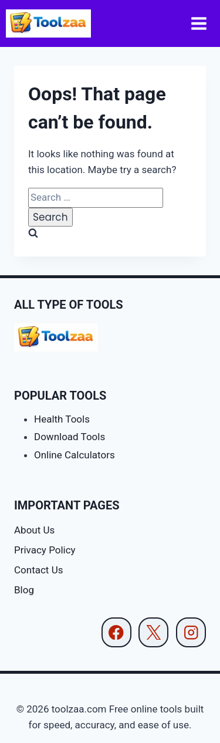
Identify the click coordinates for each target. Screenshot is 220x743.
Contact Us (38, 570)
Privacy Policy (45, 550)
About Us (34, 530)
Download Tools (69, 437)
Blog (24, 590)
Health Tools (62, 419)
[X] (153, 632)
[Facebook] (116, 632)
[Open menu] (199, 24)
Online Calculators (74, 455)
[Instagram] (191, 632)
